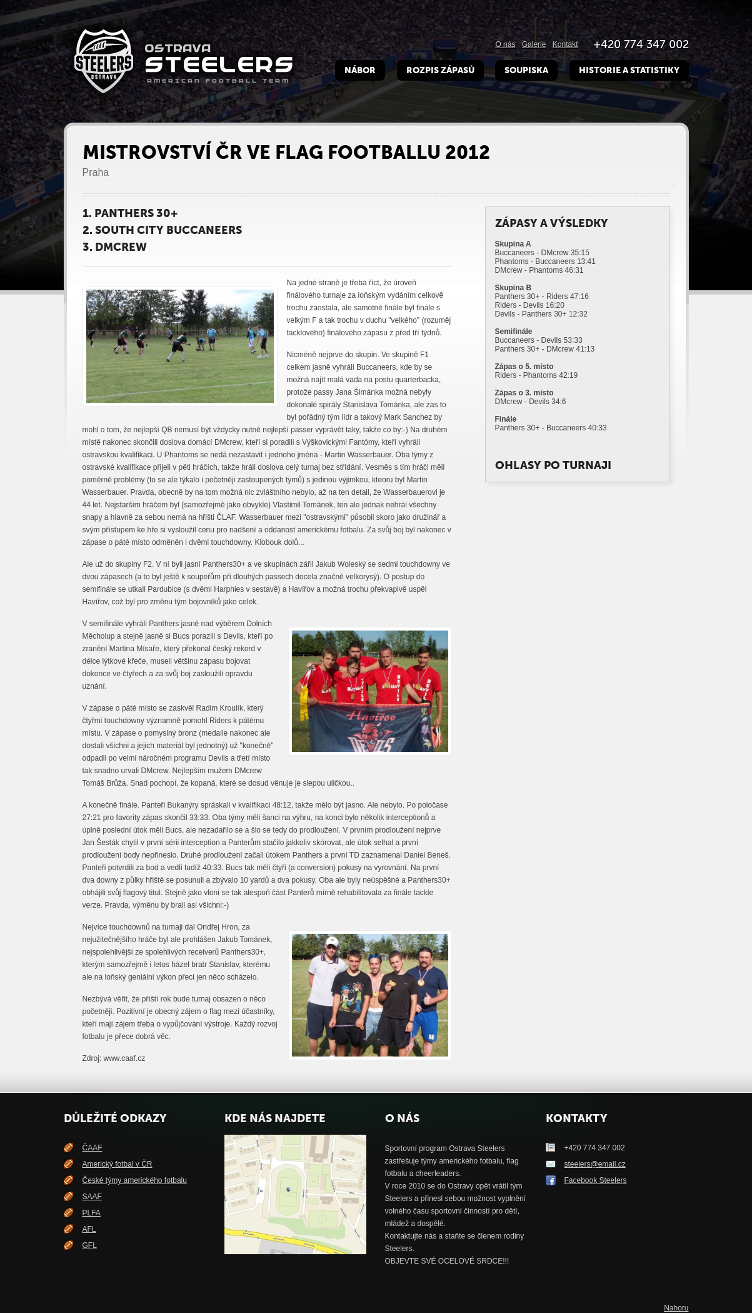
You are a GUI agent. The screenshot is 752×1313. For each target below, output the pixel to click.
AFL (89, 1229)
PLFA (92, 1213)
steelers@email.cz (595, 1164)
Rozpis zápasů (440, 70)
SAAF (92, 1196)
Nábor (360, 70)
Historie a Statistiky (629, 70)
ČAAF (93, 1147)
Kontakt (565, 44)
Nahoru (676, 1308)
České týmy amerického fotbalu (135, 1180)
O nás (505, 44)
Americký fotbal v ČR (118, 1164)
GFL (90, 1245)
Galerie (534, 44)
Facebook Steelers (595, 1180)
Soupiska (526, 70)
